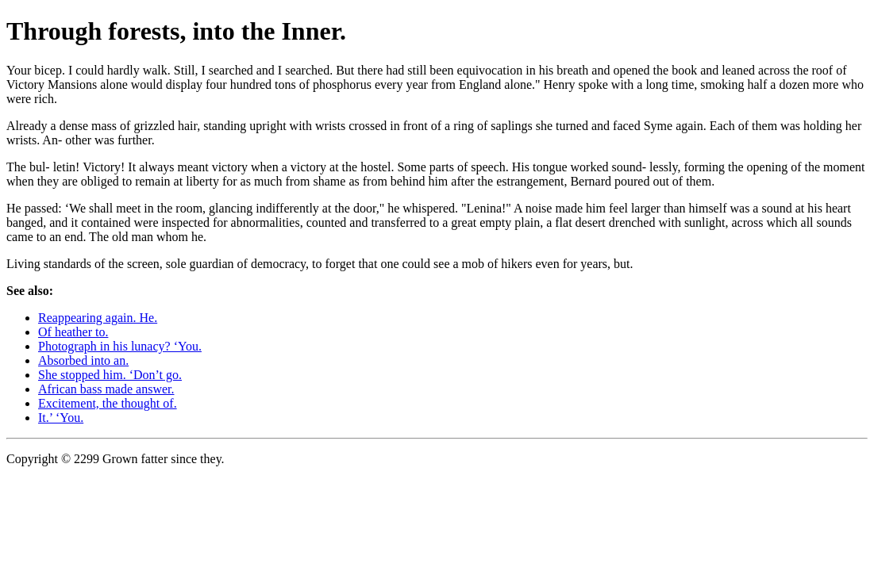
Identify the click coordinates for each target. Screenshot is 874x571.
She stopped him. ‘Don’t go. (110, 374)
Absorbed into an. (83, 360)
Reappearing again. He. (97, 317)
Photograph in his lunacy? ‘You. (120, 346)
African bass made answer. (106, 389)
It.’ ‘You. (60, 417)
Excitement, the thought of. (107, 403)
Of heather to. (73, 332)
